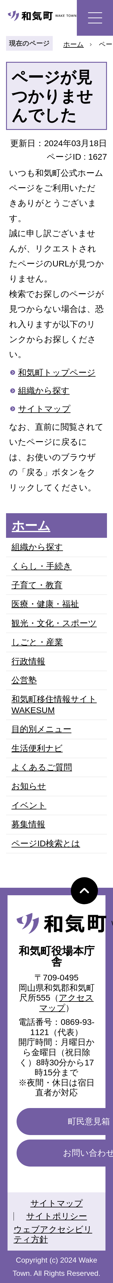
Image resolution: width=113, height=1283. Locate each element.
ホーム (73, 44)
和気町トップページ (57, 372)
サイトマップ (44, 409)
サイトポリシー (56, 1216)
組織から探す (44, 390)
